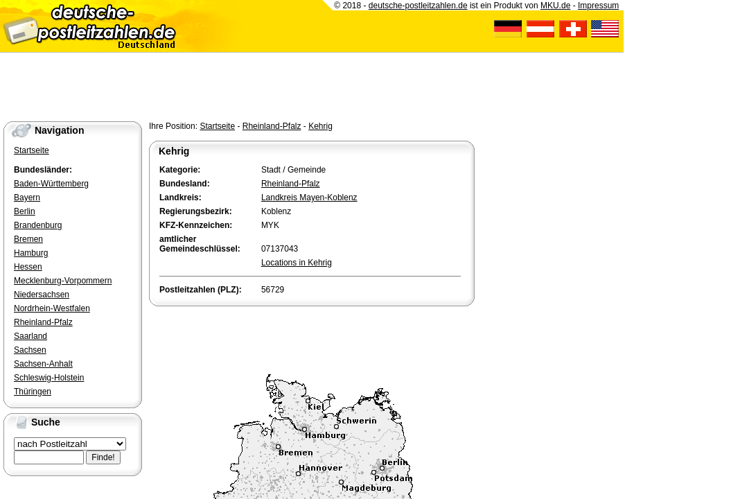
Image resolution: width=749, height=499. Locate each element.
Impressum (598, 5)
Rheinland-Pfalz (272, 126)
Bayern (27, 197)
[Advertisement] (311, 337)
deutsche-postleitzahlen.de (418, 5)
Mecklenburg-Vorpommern (63, 281)
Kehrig (320, 126)
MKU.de (555, 5)
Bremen (28, 239)
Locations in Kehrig (296, 263)
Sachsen (30, 350)
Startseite (217, 126)
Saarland (30, 336)
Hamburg (31, 253)
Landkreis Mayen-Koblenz (309, 197)
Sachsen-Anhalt (43, 364)
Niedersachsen (41, 294)
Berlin (24, 211)
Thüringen (32, 391)
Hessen (28, 267)
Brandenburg (38, 225)
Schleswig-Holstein (49, 378)
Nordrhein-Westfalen (52, 308)
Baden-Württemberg (51, 184)
